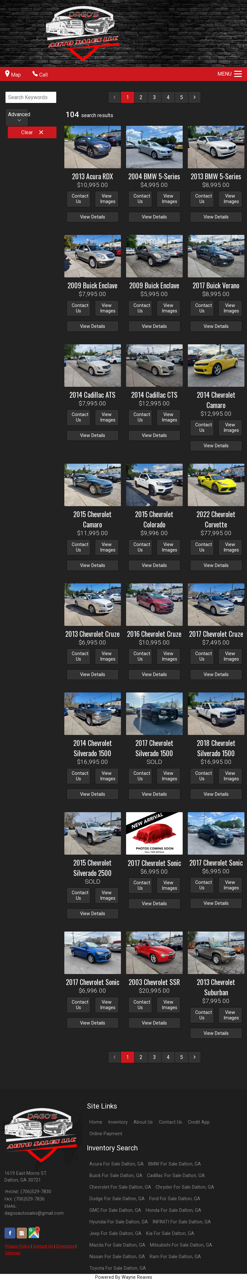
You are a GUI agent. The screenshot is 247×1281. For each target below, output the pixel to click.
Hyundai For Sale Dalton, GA (118, 1222)
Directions (65, 1246)
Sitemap (13, 1252)
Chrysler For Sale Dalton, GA (185, 1187)
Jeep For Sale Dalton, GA (115, 1233)
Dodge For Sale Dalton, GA (117, 1199)
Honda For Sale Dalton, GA (173, 1210)
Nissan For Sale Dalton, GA (117, 1256)
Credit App (199, 1122)
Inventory (118, 1122)
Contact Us (43, 1246)
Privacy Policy (17, 1246)
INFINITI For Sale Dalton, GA (181, 1222)
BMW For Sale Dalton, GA (174, 1164)
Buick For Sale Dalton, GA (115, 1175)
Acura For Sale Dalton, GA (116, 1164)
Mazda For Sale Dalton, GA (117, 1245)
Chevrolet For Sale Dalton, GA (120, 1187)
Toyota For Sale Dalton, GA (117, 1268)
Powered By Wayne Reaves (123, 1277)
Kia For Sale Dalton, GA (170, 1233)
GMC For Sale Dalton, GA (115, 1210)
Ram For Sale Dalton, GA (175, 1256)
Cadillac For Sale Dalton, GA (176, 1175)
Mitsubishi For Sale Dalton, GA (181, 1245)
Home (95, 1122)
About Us (143, 1122)
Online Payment (105, 1134)
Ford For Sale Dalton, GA (174, 1199)
